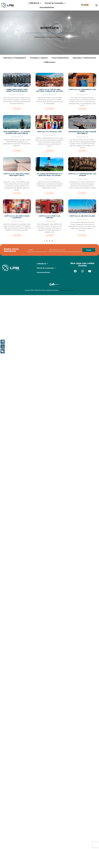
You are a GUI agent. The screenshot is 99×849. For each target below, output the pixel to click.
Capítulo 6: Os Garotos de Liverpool (17, 217)
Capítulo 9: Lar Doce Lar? (49, 132)
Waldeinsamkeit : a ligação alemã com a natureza (17, 132)
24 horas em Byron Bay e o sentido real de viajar (49, 174)
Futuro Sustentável (60, 58)
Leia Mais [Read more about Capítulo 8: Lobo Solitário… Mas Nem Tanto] (17, 193)
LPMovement (49, 62)
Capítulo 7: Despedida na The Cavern (82, 174)
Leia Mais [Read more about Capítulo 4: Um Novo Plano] (82, 235)
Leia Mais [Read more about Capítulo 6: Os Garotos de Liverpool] (17, 235)
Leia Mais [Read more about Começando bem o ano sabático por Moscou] (17, 109)
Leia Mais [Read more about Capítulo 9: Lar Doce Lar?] (49, 151)
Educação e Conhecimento (84, 58)
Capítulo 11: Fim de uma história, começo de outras (49, 90)
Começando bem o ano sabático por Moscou (17, 90)
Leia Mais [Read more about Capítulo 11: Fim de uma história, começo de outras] (49, 109)
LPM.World (35, 3)
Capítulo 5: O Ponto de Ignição (49, 217)
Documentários (47, 7)
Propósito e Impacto (39, 58)
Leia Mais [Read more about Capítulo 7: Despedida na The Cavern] (82, 193)
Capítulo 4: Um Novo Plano (82, 216)
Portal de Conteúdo (55, 3)
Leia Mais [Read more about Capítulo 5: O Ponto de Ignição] (49, 235)
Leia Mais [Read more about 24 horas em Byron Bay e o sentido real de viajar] (49, 193)
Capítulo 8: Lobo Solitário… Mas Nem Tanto (16, 174)
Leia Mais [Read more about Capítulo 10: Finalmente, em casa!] (82, 109)
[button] (96, 5)
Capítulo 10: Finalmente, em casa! (82, 90)
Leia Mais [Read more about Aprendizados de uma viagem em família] (82, 151)
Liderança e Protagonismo (14, 58)
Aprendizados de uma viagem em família (82, 132)
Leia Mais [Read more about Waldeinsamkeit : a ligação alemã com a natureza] (17, 151)
